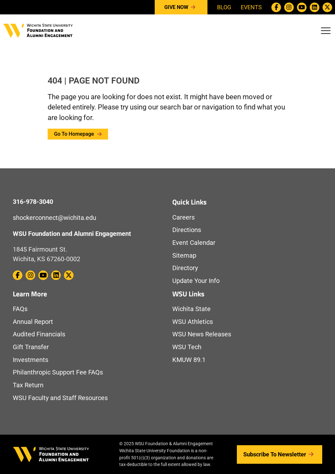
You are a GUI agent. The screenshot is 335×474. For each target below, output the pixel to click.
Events (251, 7)
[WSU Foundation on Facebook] (276, 7)
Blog (224, 7)
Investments (30, 360)
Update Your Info (196, 281)
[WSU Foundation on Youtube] (302, 7)
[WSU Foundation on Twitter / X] (327, 7)
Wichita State (191, 309)
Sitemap (184, 255)
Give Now (181, 7)
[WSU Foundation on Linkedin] (314, 7)
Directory (185, 268)
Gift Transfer (31, 347)
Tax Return (28, 385)
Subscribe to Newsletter (279, 454)
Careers (183, 217)
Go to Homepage (78, 134)
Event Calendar (193, 242)
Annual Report (33, 321)
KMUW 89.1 (189, 360)
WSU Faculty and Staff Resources (60, 398)
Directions (186, 230)
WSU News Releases (201, 334)
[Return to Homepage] (38, 30)
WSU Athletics (192, 321)
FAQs (20, 309)
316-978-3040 (33, 201)
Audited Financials (39, 334)
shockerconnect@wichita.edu (54, 217)
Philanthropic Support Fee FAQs (58, 372)
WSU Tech (186, 347)
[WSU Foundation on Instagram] (289, 7)
